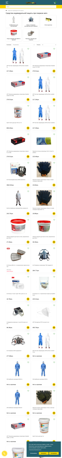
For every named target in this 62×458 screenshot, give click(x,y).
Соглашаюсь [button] (54, 453)
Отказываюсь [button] (33, 453)
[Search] (31, 6)
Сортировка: (9, 44)
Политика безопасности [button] (35, 449)
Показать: (39, 44)
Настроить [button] (43, 453)
